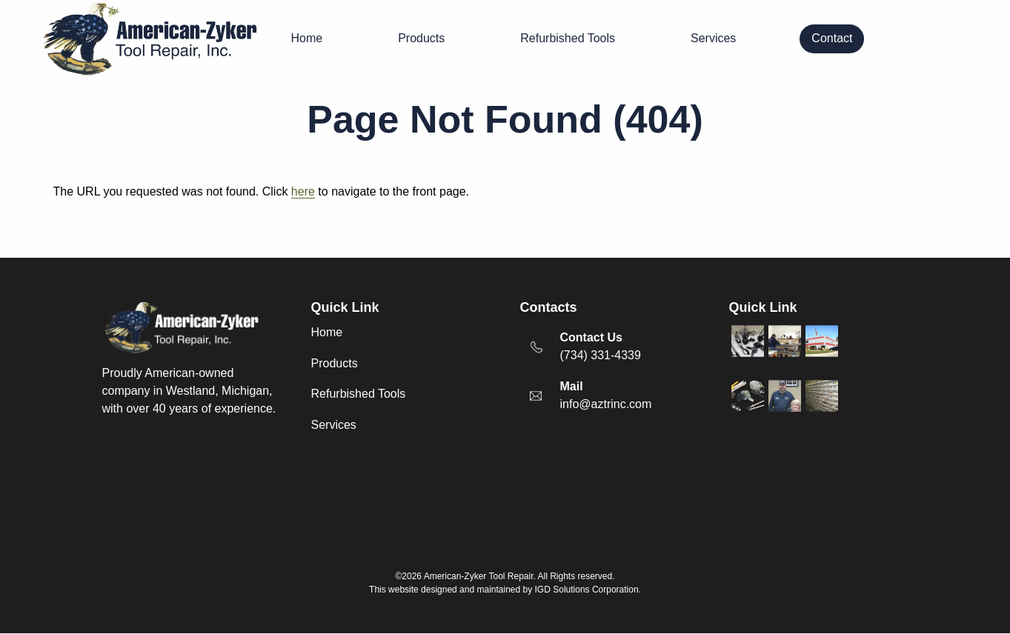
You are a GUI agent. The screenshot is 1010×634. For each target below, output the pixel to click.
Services (713, 38)
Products (421, 38)
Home (307, 38)
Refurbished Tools (567, 38)
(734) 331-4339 (600, 355)
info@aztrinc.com (606, 404)
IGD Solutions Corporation (587, 589)
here (303, 191)
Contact (831, 38)
